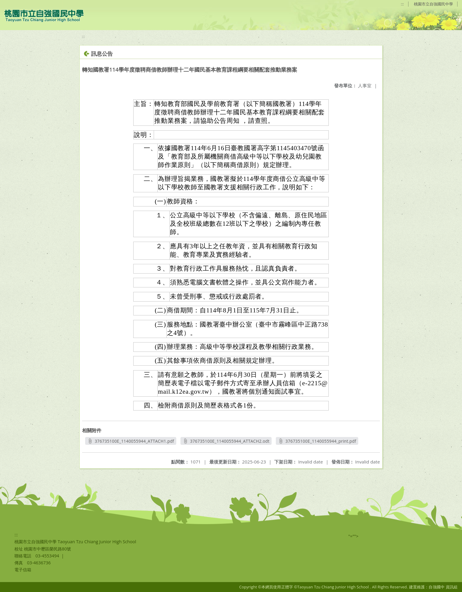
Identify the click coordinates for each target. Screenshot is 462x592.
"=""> (353, 536)
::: (402, 4)
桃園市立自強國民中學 (433, 4)
